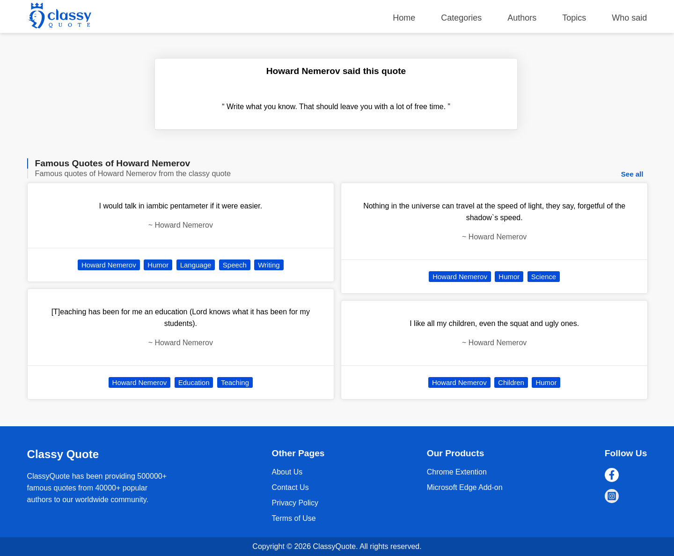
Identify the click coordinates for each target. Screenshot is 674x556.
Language (196, 265)
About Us (286, 472)
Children (511, 382)
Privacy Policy (294, 503)
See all (632, 174)
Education (194, 382)
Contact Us (289, 487)
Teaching (235, 382)
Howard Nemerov (108, 265)
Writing (268, 265)
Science (543, 277)
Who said (629, 17)
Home (404, 17)
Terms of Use (293, 518)
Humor (157, 265)
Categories (461, 17)
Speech (235, 265)
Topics (574, 17)
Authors (521, 17)
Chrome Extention (457, 472)
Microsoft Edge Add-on (465, 487)
